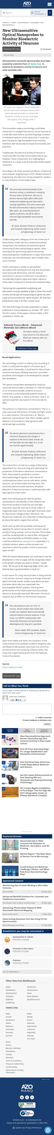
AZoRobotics (11, 990)
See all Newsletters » (11, 972)
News (14, 22)
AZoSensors (31, 987)
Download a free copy (27, 348)
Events (29, 1020)
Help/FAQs (31, 1032)
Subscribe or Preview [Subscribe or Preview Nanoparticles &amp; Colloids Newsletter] (20, 939)
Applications (32, 1026)
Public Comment (45, 717)
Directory (9, 1032)
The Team (31, 1039)
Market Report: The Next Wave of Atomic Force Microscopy (35, 855)
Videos (8, 1023)
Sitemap (30, 1035)
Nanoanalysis (23, 22)
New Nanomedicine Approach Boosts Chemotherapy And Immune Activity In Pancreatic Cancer (35, 740)
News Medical (32, 996)
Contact (9, 1054)
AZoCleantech (11, 993)
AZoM (8, 987)
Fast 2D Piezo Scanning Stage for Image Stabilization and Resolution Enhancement (34, 751)
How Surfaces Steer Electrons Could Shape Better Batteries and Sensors (35, 764)
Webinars (9, 1026)
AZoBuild (9, 999)
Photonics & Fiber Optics (23, 948)
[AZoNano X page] (32, 1097)
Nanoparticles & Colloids (23, 937)
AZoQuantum (32, 990)
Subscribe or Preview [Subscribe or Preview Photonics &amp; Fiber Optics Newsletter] (20, 951)
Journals (9, 1035)
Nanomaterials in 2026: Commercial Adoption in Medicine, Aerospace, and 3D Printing (34, 844)
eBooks (30, 1017)
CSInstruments (12, 914)
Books (29, 1014)
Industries (31, 1029)
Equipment (10, 1020)
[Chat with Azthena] (48, 1130)
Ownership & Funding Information (14, 1071)
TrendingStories (10, 731)
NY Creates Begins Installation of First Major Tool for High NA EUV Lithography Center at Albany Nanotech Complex (35, 792)
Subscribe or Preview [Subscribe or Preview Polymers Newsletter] (20, 963)
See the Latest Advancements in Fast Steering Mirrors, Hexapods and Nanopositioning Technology (36, 779)
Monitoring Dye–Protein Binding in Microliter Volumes (25, 886)
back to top (46, 1079)
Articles (9, 1017)
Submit (47, 724)
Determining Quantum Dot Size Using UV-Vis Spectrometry (25, 920)
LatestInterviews (27, 731)
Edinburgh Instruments (15, 925)
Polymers (17, 960)
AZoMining (10, 1002)
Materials (31, 1023)
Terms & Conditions (14, 1061)
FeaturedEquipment (44, 731)
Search (8, 1045)
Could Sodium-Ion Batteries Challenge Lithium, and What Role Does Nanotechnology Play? (34, 870)
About (8, 1042)
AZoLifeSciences (33, 999)
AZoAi (29, 993)
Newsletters (10, 1051)
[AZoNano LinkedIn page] (22, 1097)
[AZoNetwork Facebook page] (27, 1097)
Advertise (9, 1057)
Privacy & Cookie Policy (15, 1064)
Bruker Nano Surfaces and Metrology (21, 903)
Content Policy (11, 1067)
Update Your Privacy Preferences (27, 1128)
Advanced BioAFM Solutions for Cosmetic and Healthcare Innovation (25, 897)
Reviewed (47, 49)
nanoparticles (29, 541)
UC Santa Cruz (34, 64)
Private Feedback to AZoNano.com (37, 720)
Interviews (10, 1029)
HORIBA (10, 892)
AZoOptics (10, 996)
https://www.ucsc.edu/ (12, 667)
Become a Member (13, 1048)
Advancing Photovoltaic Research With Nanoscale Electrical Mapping (22, 909)
